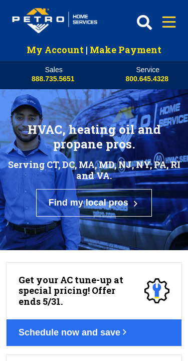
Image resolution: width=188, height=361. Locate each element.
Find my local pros (94, 169)
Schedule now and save (80, 253)
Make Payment (125, 50)
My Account (55, 50)
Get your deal (58, 346)
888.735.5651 (53, 79)
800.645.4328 (146, 79)
